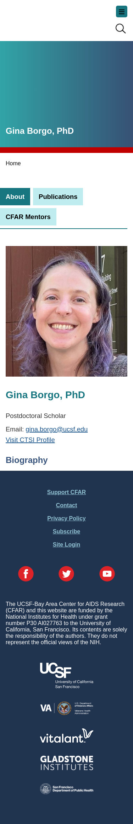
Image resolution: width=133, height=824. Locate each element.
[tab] (15, 196)
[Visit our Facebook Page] (26, 574)
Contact (66, 505)
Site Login (66, 545)
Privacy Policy (66, 518)
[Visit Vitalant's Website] (66, 741)
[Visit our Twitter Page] (66, 574)
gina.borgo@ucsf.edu (57, 429)
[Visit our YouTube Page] (107, 574)
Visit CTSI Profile (30, 440)
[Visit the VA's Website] (66, 714)
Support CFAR (66, 492)
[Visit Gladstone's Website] (66, 769)
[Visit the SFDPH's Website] (66, 792)
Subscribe (66, 531)
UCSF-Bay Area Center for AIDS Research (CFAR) (41, 17)
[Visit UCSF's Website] (66, 686)
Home (13, 163)
